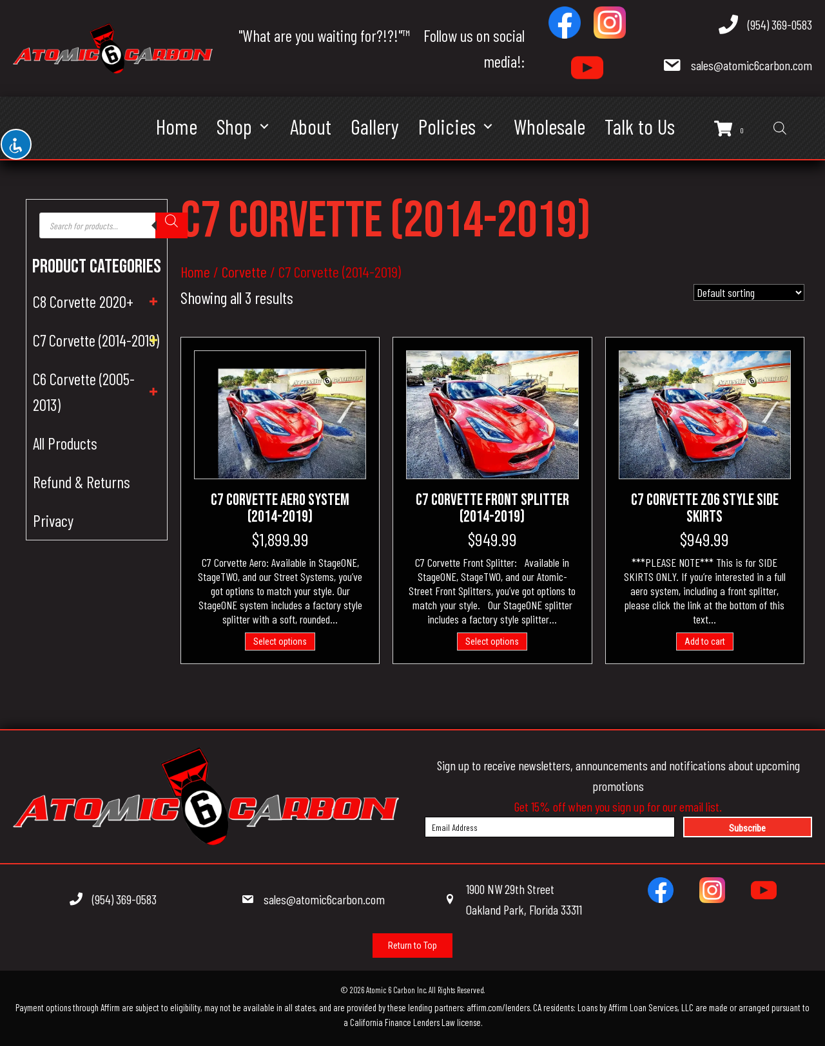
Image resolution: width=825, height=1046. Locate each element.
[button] (264, 126)
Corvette (244, 271)
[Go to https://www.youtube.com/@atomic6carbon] (587, 68)
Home (195, 271)
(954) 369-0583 (780, 24)
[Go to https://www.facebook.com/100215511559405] (564, 22)
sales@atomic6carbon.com (751, 65)
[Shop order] (749, 292)
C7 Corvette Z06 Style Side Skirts (705, 508)
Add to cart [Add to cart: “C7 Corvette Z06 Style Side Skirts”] (704, 641)
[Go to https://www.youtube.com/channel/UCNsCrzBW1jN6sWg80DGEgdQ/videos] (764, 890)
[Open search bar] (779, 128)
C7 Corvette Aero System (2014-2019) (280, 508)
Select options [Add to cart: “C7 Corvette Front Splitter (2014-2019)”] (492, 641)
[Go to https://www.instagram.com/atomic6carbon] (610, 22)
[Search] (171, 225)
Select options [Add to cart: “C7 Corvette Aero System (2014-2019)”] (280, 641)
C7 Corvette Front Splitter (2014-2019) (492, 508)
